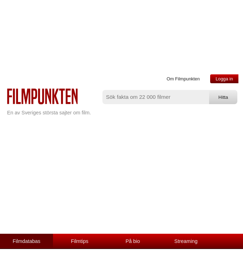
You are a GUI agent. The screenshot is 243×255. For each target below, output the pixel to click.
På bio (133, 241)
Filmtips (80, 241)
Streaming (186, 241)
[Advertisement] (121, 180)
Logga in (224, 78)
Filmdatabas (26, 241)
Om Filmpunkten (183, 78)
